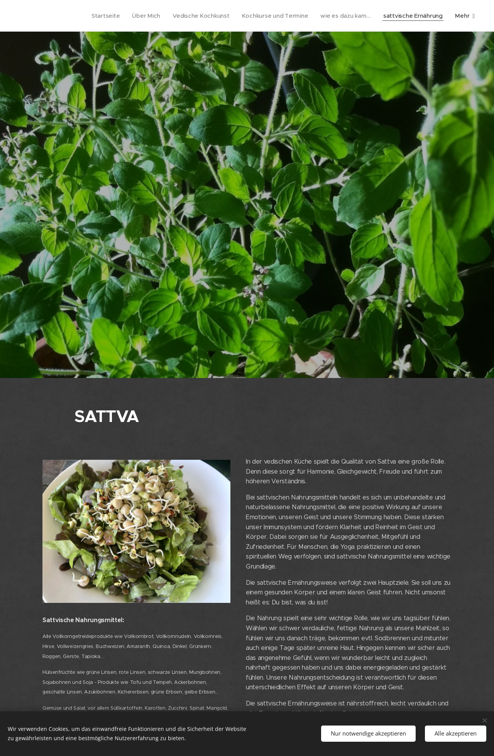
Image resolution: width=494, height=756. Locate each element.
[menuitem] (99, 15)
